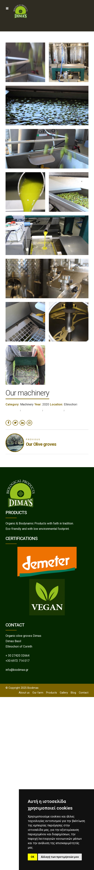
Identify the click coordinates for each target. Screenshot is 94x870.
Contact (83, 692)
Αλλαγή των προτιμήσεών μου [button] (60, 856)
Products (51, 692)
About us (24, 692)
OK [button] (32, 856)
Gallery (64, 692)
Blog (73, 692)
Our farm (37, 692)
